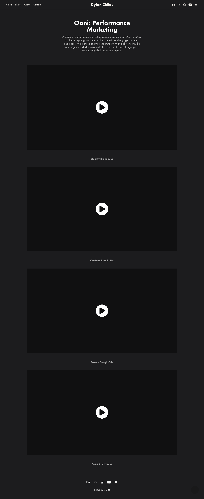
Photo (18, 4)
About (27, 4)
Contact (37, 4)
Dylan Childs (102, 4)
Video (9, 4)
